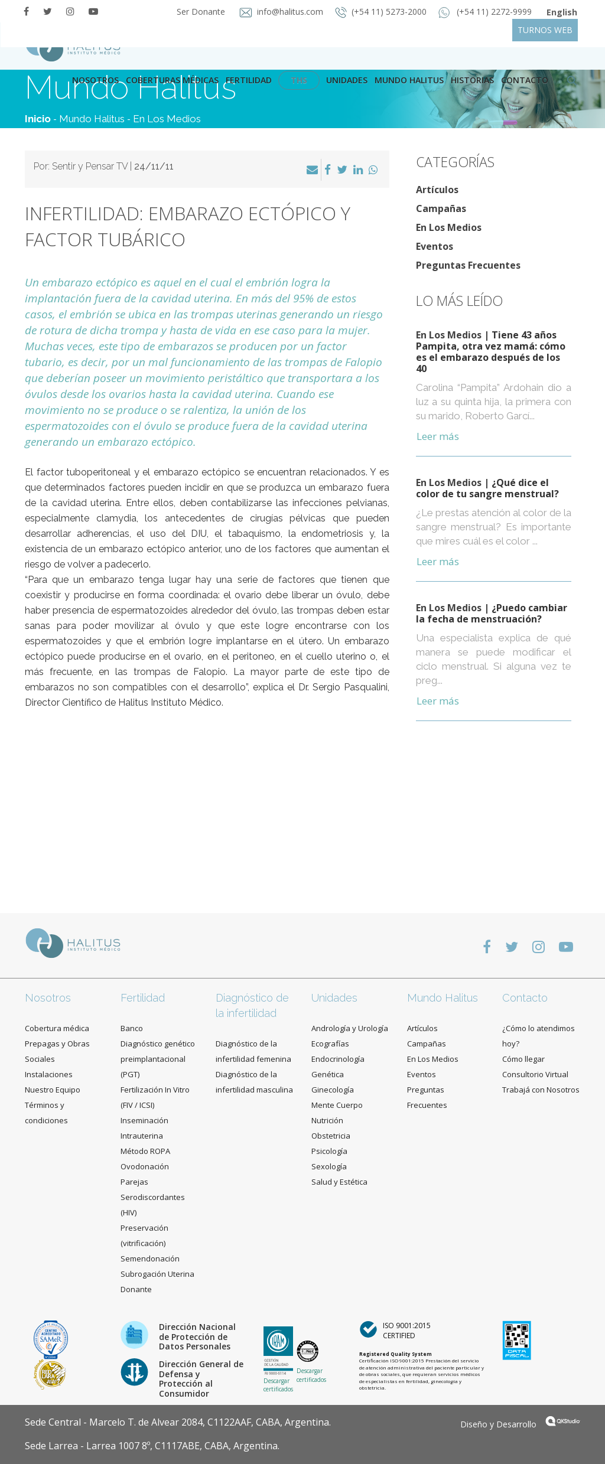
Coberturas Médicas (172, 80)
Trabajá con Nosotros (541, 1089)
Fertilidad (249, 80)
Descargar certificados (278, 1385)
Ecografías (330, 1043)
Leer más (438, 436)
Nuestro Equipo (52, 1089)
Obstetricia (330, 1135)
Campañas (441, 208)
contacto (524, 80)
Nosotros (95, 80)
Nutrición (327, 1120)
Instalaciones (49, 1074)
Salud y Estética (339, 1181)
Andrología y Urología (349, 1028)
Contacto (525, 998)
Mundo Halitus (409, 80)
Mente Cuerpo (337, 1105)
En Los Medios (167, 119)
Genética (327, 1074)
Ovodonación (145, 1166)
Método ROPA (145, 1151)
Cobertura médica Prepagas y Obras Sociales (57, 1043)
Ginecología (332, 1089)
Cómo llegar (523, 1059)
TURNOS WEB (545, 29)
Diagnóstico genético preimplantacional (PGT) (158, 1059)
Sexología (329, 1166)
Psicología (329, 1151)
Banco (132, 1028)
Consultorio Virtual (535, 1074)
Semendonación (150, 1258)
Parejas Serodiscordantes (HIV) (153, 1197)
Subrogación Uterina (157, 1274)
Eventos (434, 246)
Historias (472, 80)
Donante (136, 1289)
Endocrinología (338, 1059)
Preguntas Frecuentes (468, 265)
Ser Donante (202, 11)
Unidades (346, 80)
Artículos (437, 189)
